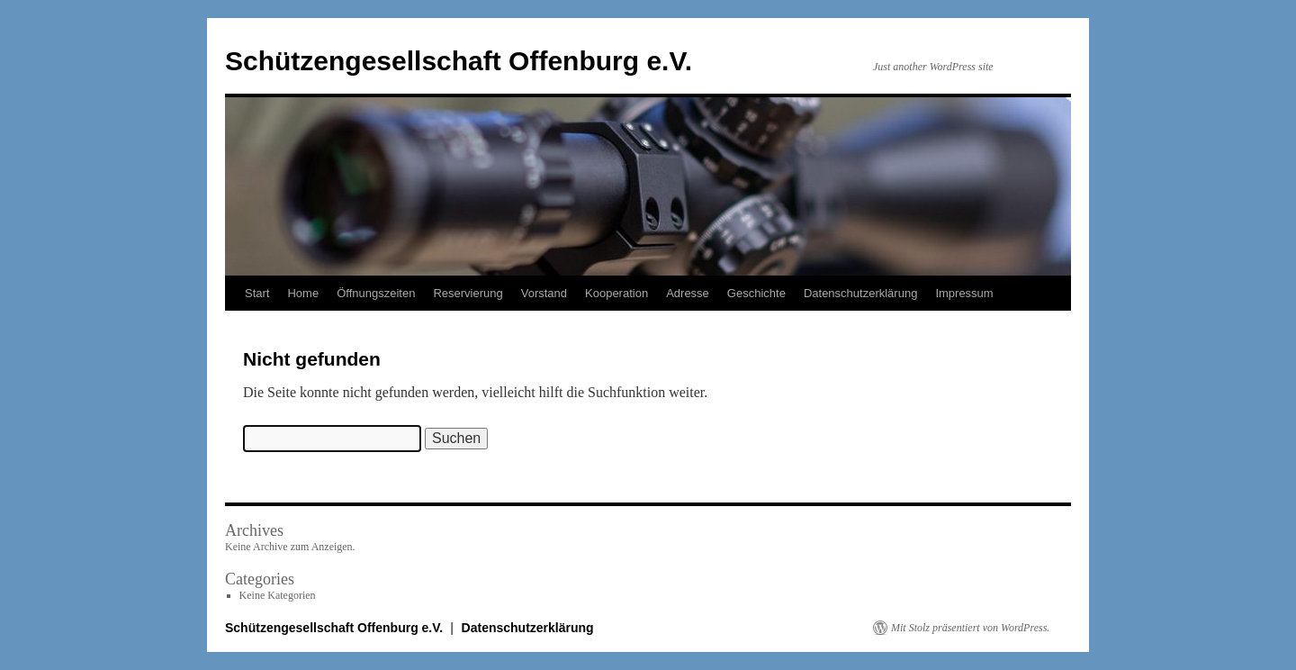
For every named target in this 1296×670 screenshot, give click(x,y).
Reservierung (467, 293)
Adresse (687, 293)
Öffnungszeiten (376, 293)
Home (303, 293)
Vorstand (544, 293)
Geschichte (756, 293)
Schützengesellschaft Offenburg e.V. (458, 61)
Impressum (964, 293)
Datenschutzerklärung (860, 293)
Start (257, 293)
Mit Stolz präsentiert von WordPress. (970, 627)
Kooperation (616, 293)
